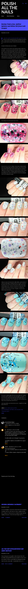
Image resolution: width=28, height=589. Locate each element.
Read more (24, 517)
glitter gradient (5, 409)
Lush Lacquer (17, 409)
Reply (6, 427)
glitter (15, 408)
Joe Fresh (12, 409)
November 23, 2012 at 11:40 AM (12, 423)
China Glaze (10, 408)
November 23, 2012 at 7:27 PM (15, 446)
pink (22, 409)
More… (18, 16)
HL (5, 429)
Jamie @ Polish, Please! (9, 422)
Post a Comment (9, 563)
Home (2, 16)
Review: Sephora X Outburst (11, 504)
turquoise (3, 411)
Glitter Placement (10, 16)
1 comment (7, 517)
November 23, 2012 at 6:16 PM (13, 429)
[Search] (23, 2)
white (8, 411)
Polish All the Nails (9, 7)
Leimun (6, 446)
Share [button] (2, 413)
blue (6, 408)
